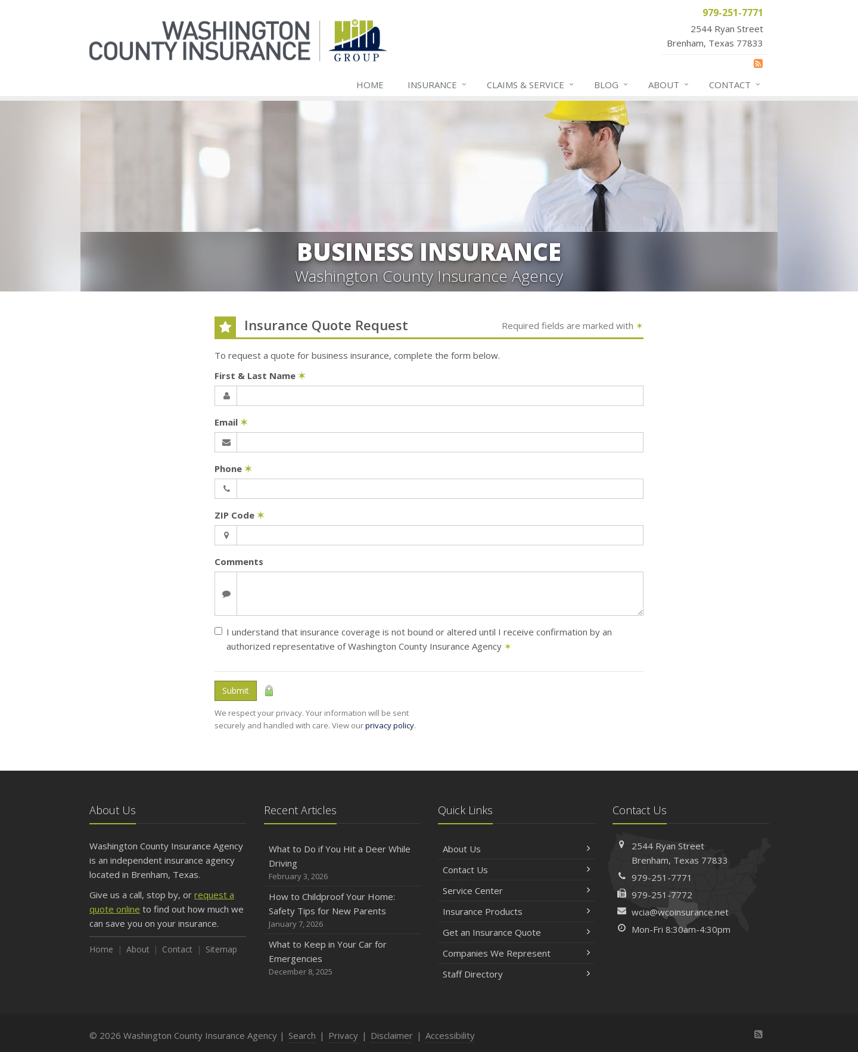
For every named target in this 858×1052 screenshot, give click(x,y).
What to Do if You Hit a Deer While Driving (342, 863)
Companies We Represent (516, 953)
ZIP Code (239, 515)
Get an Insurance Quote (516, 932)
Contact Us (516, 870)
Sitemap (221, 949)
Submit (235, 690)
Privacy (343, 1035)
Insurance (438, 84)
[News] (758, 63)
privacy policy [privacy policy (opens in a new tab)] (389, 725)
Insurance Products (516, 911)
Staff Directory (516, 974)
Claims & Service (531, 84)
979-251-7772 (662, 895)
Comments (238, 561)
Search (302, 1035)
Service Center (516, 890)
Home (370, 85)
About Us (516, 849)
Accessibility (450, 1035)
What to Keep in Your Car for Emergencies (342, 958)
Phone (233, 468)
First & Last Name (260, 375)
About (669, 84)
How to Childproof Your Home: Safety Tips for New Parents (342, 910)
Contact (735, 84)
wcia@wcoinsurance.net (680, 912)
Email (231, 422)
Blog (611, 84)
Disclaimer (392, 1035)
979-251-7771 (662, 877)
